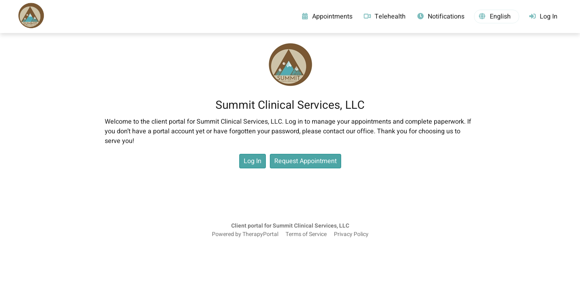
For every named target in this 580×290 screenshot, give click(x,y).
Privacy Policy (351, 234)
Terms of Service (306, 234)
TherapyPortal (260, 234)
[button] (496, 16)
